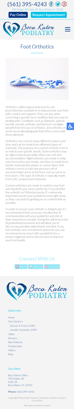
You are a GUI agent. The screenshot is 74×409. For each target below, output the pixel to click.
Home (11, 317)
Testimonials (15, 346)
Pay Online (18, 15)
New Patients (15, 342)
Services (12, 338)
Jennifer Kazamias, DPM (23, 329)
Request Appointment (48, 15)
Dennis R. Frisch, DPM (22, 325)
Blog (10, 354)
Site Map (28, 405)
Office (11, 334)
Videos (12, 350)
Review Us (54, 266)
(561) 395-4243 (27, 4)
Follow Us (37, 266)
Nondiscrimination (41, 405)
